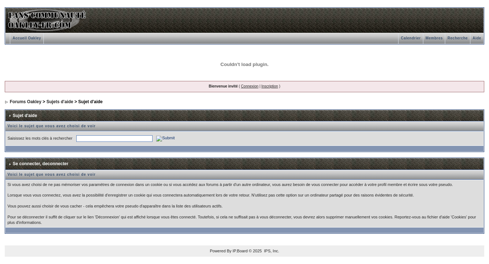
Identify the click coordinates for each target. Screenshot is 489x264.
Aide (477, 38)
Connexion (249, 86)
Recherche (457, 38)
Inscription (269, 86)
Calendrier (410, 38)
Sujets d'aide (59, 101)
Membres (434, 38)
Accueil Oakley (26, 38)
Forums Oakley (26, 101)
